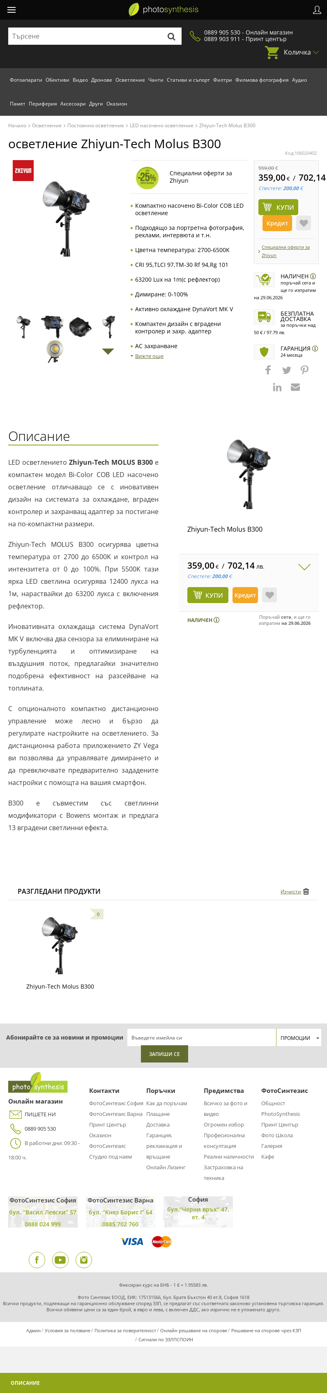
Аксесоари (73, 103)
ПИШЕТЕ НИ (32, 1114)
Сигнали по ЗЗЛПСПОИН (165, 1339)
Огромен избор (224, 1124)
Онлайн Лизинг (166, 1167)
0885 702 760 (120, 1224)
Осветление (130, 79)
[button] (269, 374)
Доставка (158, 1124)
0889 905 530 (32, 1129)
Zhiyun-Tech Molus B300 (225, 529)
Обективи (57, 79)
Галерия (271, 1146)
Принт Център (107, 1124)
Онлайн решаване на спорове (193, 1330)
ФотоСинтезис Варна (116, 1114)
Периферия (43, 103)
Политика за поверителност (125, 1330)
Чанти (156, 79)
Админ (33, 1330)
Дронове (101, 79)
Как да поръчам (166, 1103)
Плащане (158, 1114)
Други (96, 103)
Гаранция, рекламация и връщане (164, 1145)
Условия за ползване (67, 1330)
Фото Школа (277, 1135)
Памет (17, 103)
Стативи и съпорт (188, 79)
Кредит (277, 223)
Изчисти (291, 891)
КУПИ (214, 595)
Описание (25, 1382)
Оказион (116, 103)
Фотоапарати (26, 79)
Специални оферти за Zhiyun (286, 251)
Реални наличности (229, 1156)
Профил (317, 10)
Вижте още (149, 356)
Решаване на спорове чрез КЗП (266, 1330)
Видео (80, 79)
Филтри (222, 79)
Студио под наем (110, 1156)
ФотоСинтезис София (116, 1103)
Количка (297, 52)
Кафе (267, 1156)
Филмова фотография (262, 79)
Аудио (299, 79)
